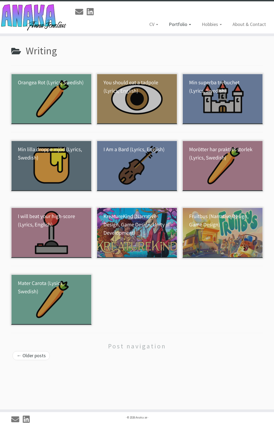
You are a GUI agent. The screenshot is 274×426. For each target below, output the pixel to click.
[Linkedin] (92, 12)
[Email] (81, 12)
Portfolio (180, 24)
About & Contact (249, 24)
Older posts (31, 355)
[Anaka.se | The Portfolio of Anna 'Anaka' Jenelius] (32, 17)
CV (153, 24)
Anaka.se (141, 417)
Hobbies (212, 24)
